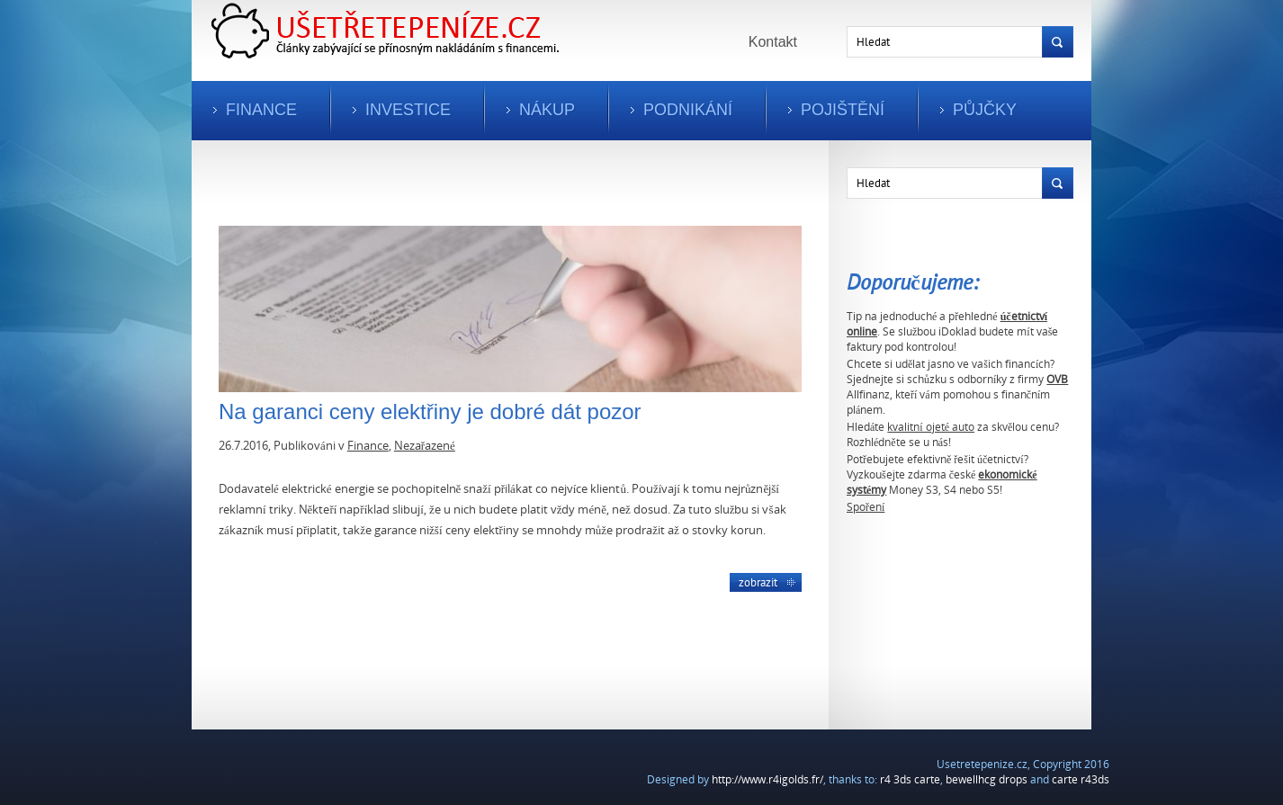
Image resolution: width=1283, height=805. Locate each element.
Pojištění (842, 110)
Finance (261, 110)
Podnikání (687, 110)
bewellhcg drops (986, 779)
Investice (408, 110)
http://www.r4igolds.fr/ (767, 779)
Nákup (547, 110)
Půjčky (985, 110)
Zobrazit (758, 582)
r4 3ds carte (910, 779)
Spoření (865, 506)
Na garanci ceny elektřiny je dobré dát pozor (430, 411)
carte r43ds (1080, 779)
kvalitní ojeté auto (930, 426)
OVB (1057, 379)
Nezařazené (424, 445)
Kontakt (773, 41)
